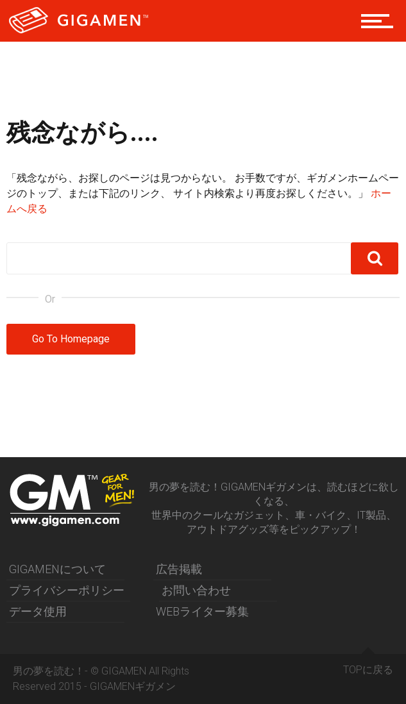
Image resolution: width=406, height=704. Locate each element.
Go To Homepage (71, 339)
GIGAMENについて (57, 569)
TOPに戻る (368, 665)
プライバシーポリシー (66, 590)
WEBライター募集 (202, 611)
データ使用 (38, 611)
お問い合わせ (196, 590)
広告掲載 (179, 569)
